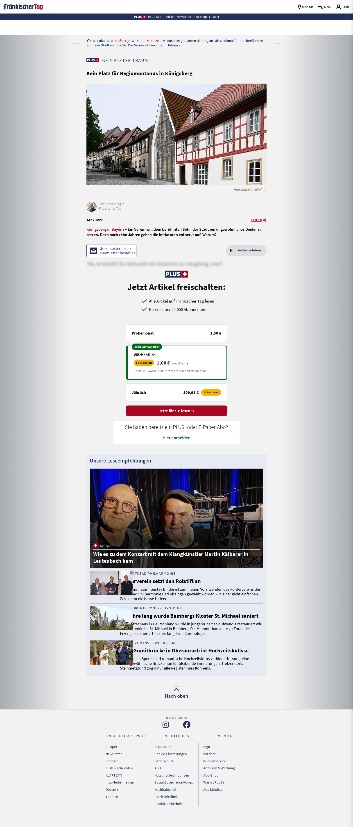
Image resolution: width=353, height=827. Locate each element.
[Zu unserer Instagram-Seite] (165, 744)
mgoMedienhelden (120, 793)
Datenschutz (163, 777)
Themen (112, 805)
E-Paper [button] (221, 16)
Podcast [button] (165, 16)
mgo (206, 765)
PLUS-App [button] (147, 16)
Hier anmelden (177, 438)
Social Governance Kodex (173, 793)
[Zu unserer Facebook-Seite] (187, 744)
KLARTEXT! (114, 788)
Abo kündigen (213, 799)
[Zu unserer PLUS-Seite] (93, 60)
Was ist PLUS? (213, 793)
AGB (157, 782)
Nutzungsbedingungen (171, 788)
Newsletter (114, 771)
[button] (131, 17)
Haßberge (122, 40)
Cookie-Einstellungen (170, 771)
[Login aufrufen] (343, 6)
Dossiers (112, 799)
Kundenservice (214, 777)
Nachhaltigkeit (165, 799)
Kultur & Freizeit (148, 40)
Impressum (163, 765)
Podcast (112, 777)
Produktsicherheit (168, 810)
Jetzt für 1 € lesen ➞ (177, 412)
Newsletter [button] (184, 16)
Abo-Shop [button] (204, 16)
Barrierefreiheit (166, 805)
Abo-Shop (211, 788)
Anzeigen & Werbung (219, 782)
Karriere (209, 771)
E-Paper (111, 765)
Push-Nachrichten (119, 782)
